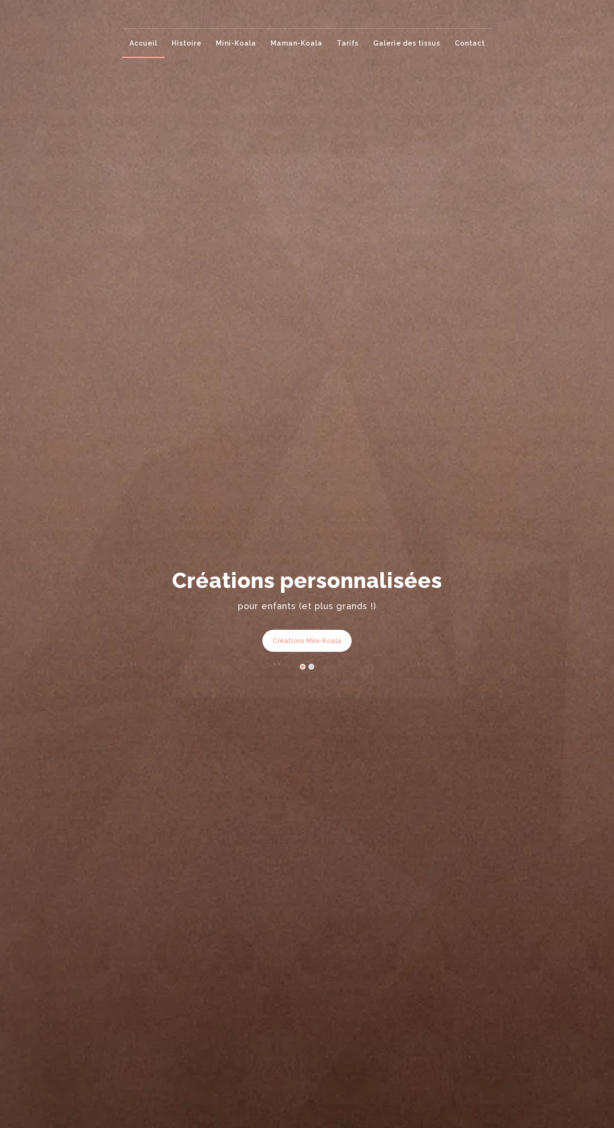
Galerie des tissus (406, 43)
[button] (303, 667)
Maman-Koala (296, 43)
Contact (470, 43)
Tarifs (348, 43)
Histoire (186, 43)
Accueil (143, 43)
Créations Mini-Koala (307, 641)
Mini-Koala (236, 43)
